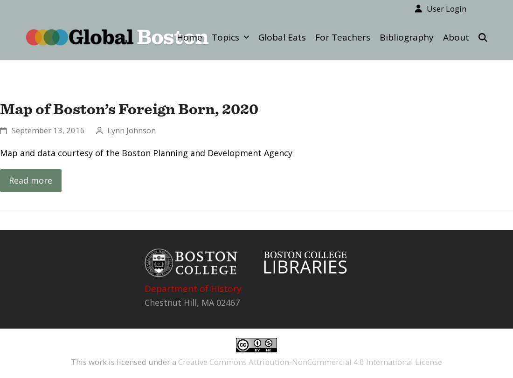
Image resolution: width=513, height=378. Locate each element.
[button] (482, 37)
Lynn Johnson (131, 130)
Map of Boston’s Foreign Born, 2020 (129, 108)
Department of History (193, 288)
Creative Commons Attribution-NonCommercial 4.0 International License (310, 362)
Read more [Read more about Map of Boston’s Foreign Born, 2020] (30, 180)
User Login (446, 8)
